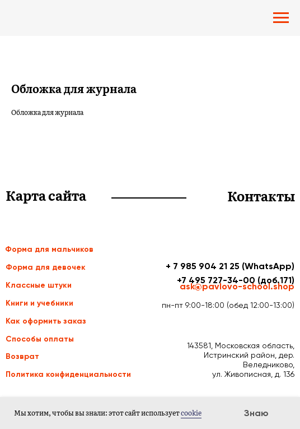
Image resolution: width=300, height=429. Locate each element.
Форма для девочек (46, 267)
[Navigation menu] (281, 18)
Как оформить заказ (46, 321)
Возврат (22, 356)
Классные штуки (39, 285)
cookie (191, 413)
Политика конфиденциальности (68, 374)
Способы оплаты (40, 339)
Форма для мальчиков (49, 249)
